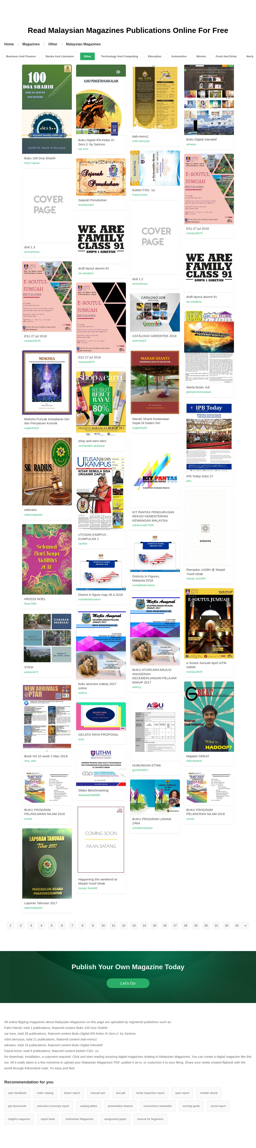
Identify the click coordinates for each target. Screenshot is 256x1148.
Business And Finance (21, 56)
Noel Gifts (30, 603)
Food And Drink (226, 56)
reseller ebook (209, 1093)
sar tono (83, 149)
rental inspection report (150, 1093)
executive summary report (53, 1106)
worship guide (191, 1106)
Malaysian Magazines (83, 44)
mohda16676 (194, 233)
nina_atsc (30, 760)
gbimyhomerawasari (198, 392)
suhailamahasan (142, 828)
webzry (136, 687)
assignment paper (115, 1119)
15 (154, 925)
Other (52, 44)
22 (226, 925)
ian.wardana (85, 273)
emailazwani (86, 204)
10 (103, 925)
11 (113, 925)
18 (185, 925)
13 (134, 925)
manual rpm (98, 1093)
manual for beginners (150, 1119)
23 (236, 925)
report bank (48, 1119)
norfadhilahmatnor (143, 585)
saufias (82, 543)
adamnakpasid (33, 514)
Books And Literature (60, 56)
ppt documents (17, 1106)
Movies (201, 56)
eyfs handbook (17, 1093)
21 (216, 925)
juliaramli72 (31, 672)
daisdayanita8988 (89, 795)
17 (175, 925)
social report (218, 1106)
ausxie (28, 818)
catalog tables (88, 1106)
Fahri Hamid (31, 163)
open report (182, 1093)
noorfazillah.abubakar (91, 445)
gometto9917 (140, 770)
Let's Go (128, 983)
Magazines (31, 44)
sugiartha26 (139, 427)
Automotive (179, 56)
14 (144, 925)
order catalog (45, 1093)
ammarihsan (32, 251)
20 (206, 925)
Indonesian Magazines (79, 1119)
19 (195, 925)
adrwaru (191, 144)
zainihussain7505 (143, 525)
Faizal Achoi (139, 194)
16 (164, 925)
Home (9, 44)
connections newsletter (157, 1106)
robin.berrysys (141, 141)
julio (188, 480)
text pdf (120, 1093)
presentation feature (120, 1106)
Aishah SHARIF (196, 578)
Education (154, 56)
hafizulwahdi (194, 760)
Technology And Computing (119, 56)
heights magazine (19, 1119)
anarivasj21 (139, 340)
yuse (81, 739)
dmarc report (72, 1093)
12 (123, 925)
